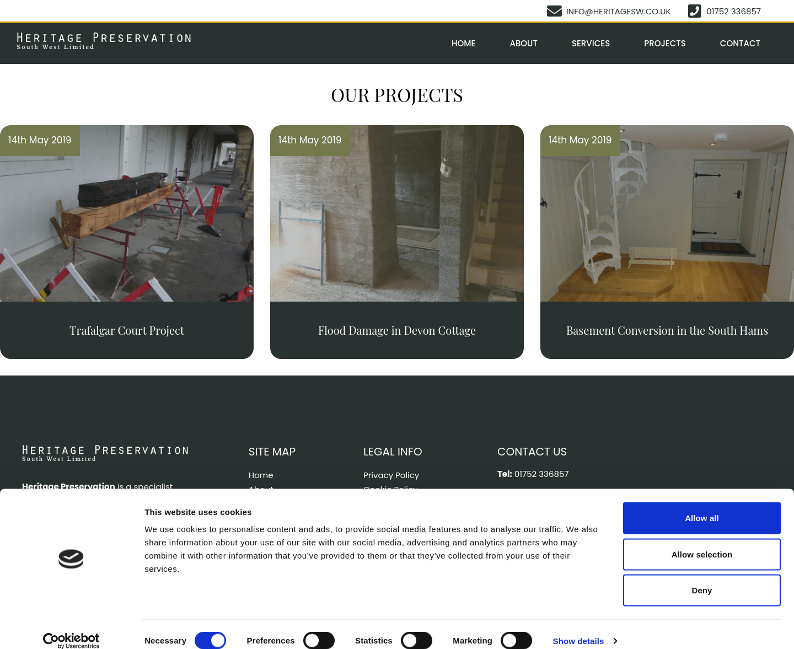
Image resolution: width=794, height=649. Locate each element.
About (523, 43)
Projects (665, 43)
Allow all (702, 504)
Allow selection (702, 540)
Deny (701, 576)
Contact (740, 43)
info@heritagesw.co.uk (619, 11)
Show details (578, 627)
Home (463, 43)
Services (591, 43)
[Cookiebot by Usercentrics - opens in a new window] (71, 627)
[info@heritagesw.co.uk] (556, 11)
